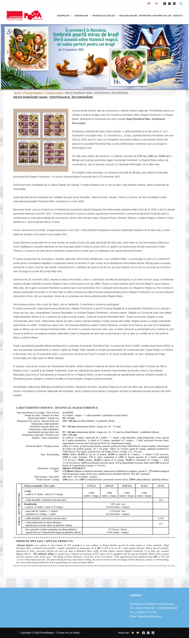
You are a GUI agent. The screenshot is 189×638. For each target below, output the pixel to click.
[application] (71, 16)
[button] (4, 56)
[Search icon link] (181, 4)
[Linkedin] (174, 3)
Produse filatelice (105, 16)
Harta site (123, 632)
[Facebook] (164, 3)
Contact (178, 15)
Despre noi (64, 16)
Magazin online (128, 15)
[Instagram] (169, 3)
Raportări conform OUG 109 (155, 15)
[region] (94, 56)
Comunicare (82, 16)
